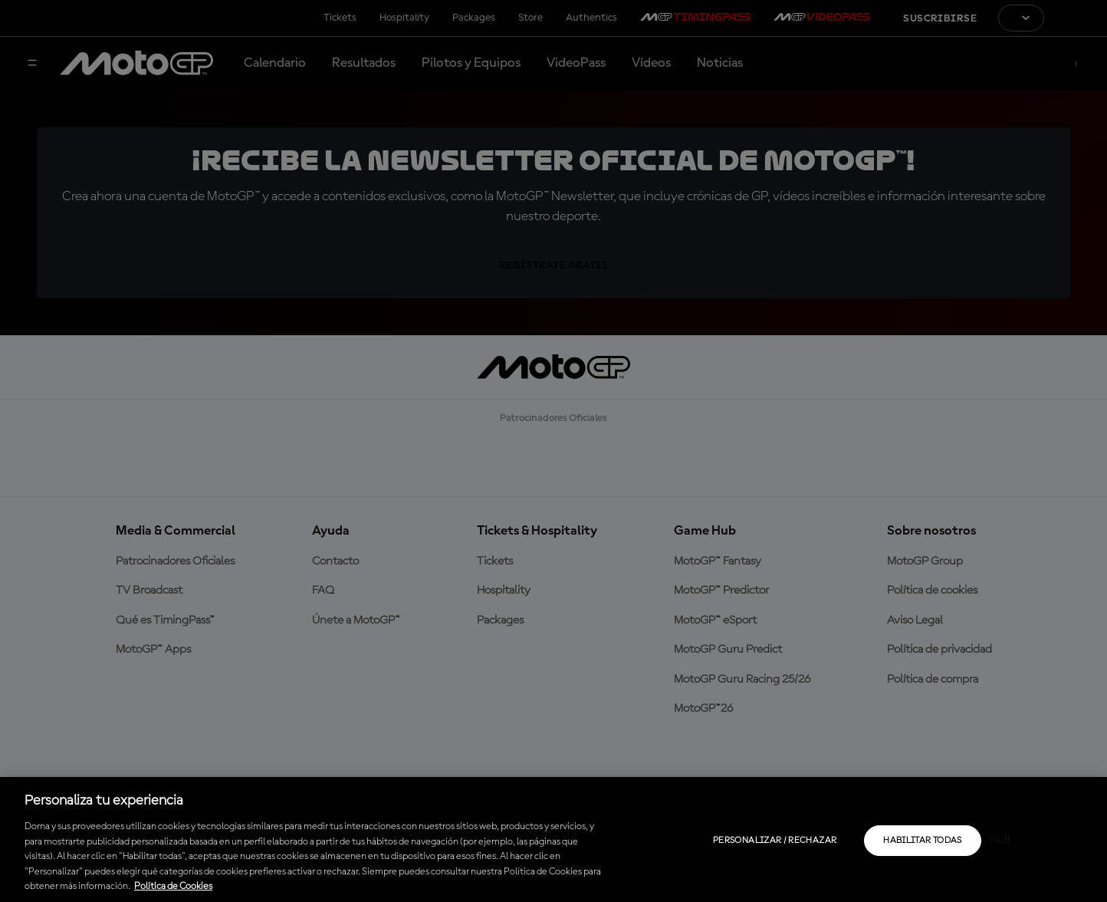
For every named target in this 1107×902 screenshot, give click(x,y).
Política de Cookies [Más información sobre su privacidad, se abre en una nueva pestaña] (173, 886)
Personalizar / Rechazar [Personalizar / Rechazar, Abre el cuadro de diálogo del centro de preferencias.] (774, 840)
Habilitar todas (922, 840)
